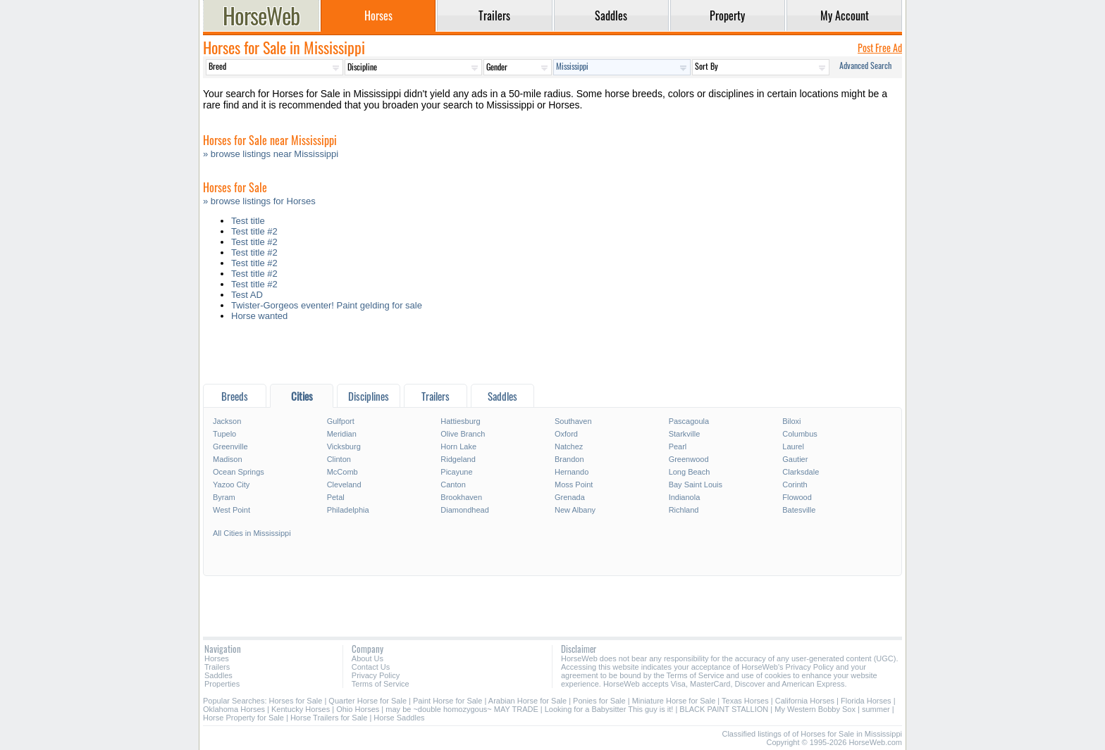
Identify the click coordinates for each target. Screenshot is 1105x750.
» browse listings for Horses (259, 201)
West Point (231, 510)
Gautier (795, 459)
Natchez (569, 446)
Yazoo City (231, 484)
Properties (222, 684)
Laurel (793, 446)
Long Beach (689, 472)
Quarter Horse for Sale (367, 700)
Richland (684, 510)
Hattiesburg (460, 421)
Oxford (566, 434)
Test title (248, 220)
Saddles (218, 675)
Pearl (678, 446)
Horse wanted (259, 316)
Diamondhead (464, 510)
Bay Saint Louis (695, 484)
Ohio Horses (357, 709)
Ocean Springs (238, 472)
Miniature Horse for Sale (674, 700)
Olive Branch (462, 434)
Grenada (570, 497)
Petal (336, 497)
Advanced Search (865, 65)
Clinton (339, 459)
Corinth (794, 484)
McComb (342, 472)
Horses (216, 658)
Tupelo (224, 434)
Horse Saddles (399, 717)
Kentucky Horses (300, 709)
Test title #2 (254, 231)
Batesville (798, 510)
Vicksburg (344, 446)
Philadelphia (348, 510)
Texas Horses (745, 700)
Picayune (456, 472)
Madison (227, 459)
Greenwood (689, 459)
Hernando (571, 472)
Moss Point (574, 484)
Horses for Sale (296, 700)
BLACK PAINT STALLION (723, 709)
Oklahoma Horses (234, 709)
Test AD (247, 294)
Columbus (799, 434)
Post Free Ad (880, 47)
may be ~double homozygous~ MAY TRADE (461, 709)
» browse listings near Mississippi (270, 154)
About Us (367, 658)
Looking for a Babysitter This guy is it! (609, 709)
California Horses (804, 700)
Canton (452, 484)
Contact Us (371, 667)
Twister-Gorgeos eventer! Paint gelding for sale (326, 305)
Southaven (573, 421)
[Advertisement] (552, 356)
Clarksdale (800, 472)
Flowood (797, 497)
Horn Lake (458, 446)
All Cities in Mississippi (252, 533)
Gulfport (340, 421)
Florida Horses (866, 700)
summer (876, 709)
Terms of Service (380, 684)
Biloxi (791, 421)
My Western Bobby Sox (815, 709)
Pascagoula (689, 421)
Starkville (684, 434)
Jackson (227, 421)
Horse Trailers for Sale (328, 717)
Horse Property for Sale (243, 717)
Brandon (569, 459)
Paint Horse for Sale (447, 700)
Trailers (217, 667)
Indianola (684, 497)
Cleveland (344, 484)
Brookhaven (461, 497)
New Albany (575, 510)
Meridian (342, 434)
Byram (224, 497)
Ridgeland (458, 459)
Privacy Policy (376, 675)
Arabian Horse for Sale (527, 700)
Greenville (230, 446)
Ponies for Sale (599, 700)
